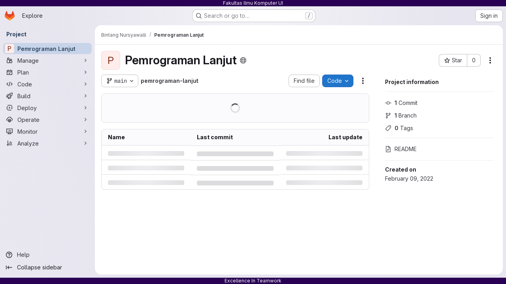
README (401, 149)
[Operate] (47, 119)
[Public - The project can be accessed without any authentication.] (243, 60)
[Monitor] (47, 131)
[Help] (47, 254)
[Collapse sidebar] (47, 267)
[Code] (47, 84)
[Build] (47, 95)
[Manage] (47, 60)
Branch (401, 115)
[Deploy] (47, 107)
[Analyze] (47, 143)
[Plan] (47, 72)
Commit (401, 102)
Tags (399, 128)
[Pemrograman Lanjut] (47, 48)
